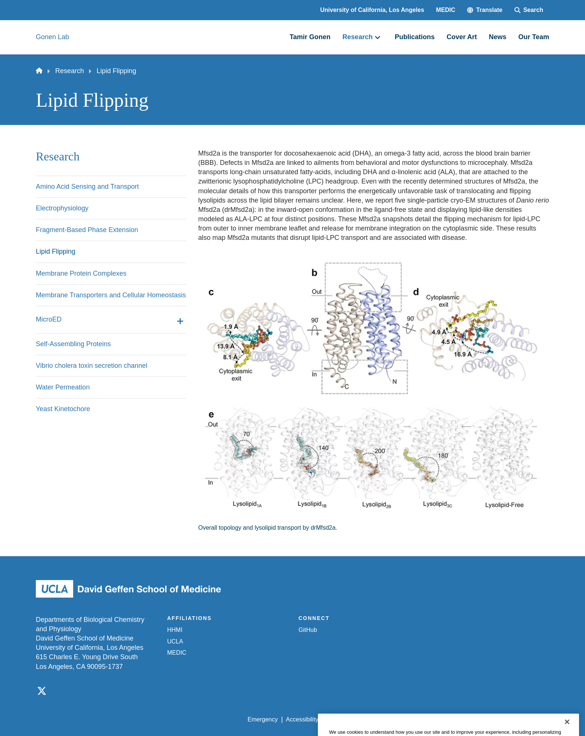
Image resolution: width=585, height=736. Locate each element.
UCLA (175, 641)
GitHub (307, 630)
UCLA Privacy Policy (353, 719)
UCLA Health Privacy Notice (426, 719)
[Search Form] (529, 10)
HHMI (174, 630)
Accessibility (302, 719)
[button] (484, 10)
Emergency (263, 719)
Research (69, 71)
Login (478, 719)
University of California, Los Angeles (372, 10)
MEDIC (446, 10)
